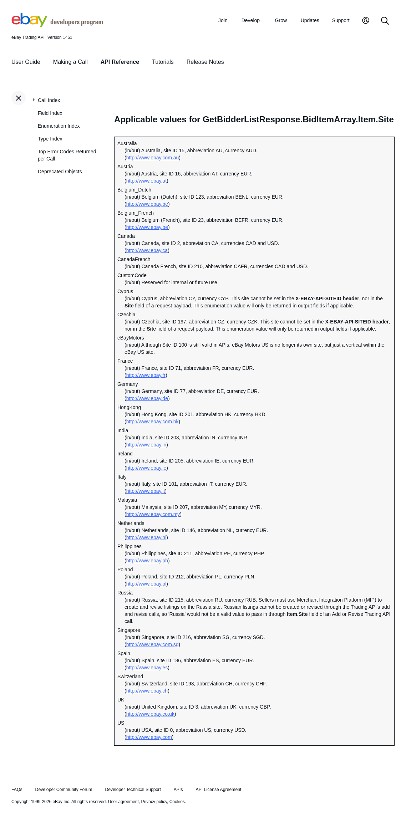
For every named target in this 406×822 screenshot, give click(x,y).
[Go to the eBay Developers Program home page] (57, 25)
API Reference (120, 62)
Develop (251, 20)
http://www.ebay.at (146, 181)
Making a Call (70, 62)
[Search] (385, 21)
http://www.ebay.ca (147, 250)
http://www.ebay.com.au (152, 157)
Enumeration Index (59, 126)
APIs (178, 789)
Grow (281, 20)
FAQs (16, 789)
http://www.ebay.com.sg (152, 644)
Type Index (50, 139)
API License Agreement (218, 789)
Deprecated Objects (60, 171)
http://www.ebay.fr (146, 375)
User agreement (123, 801)
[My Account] (365, 21)
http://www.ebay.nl (146, 537)
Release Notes (205, 62)
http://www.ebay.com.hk (152, 421)
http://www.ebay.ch (147, 691)
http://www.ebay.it (145, 491)
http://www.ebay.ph (147, 560)
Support (341, 20)
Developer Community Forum (63, 789)
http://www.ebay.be (147, 204)
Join (223, 20)
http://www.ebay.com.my (153, 514)
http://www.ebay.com (149, 737)
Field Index (50, 113)
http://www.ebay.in (146, 445)
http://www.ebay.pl (146, 584)
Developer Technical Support (133, 789)
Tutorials (163, 62)
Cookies (177, 801)
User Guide (25, 62)
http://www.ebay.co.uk (150, 714)
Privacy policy (154, 801)
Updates (310, 20)
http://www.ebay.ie (146, 468)
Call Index (49, 100)
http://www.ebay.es (147, 667)
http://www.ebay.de (147, 398)
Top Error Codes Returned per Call (67, 155)
